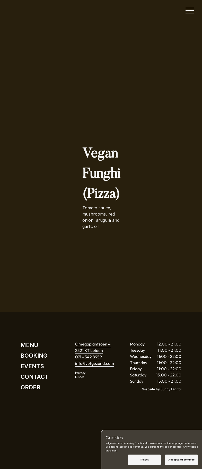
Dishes (79, 377)
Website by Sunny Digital (161, 389)
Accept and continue (181, 459)
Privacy (80, 373)
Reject (144, 459)
